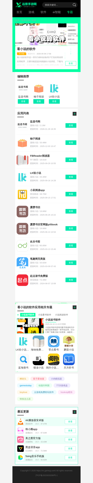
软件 (43, 12)
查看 (23, 101)
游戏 (31, 12)
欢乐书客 (35, 241)
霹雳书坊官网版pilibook (44, 224)
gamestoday (26, 385)
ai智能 (57, 12)
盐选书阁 (35, 121)
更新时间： (34, 53)
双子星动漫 (38, 379)
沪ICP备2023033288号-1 (46, 475)
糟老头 (23, 379)
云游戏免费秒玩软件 (44, 392)
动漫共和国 (44, 385)
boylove (23, 392)
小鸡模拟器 (56, 379)
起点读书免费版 (39, 276)
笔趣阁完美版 (37, 258)
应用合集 (25, 20)
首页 (19, 12)
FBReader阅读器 (40, 155)
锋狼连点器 (25, 399)
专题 (70, 12)
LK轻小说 (35, 173)
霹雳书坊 (35, 207)
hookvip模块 (67, 392)
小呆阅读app (37, 190)
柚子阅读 (35, 138)
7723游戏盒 (62, 385)
